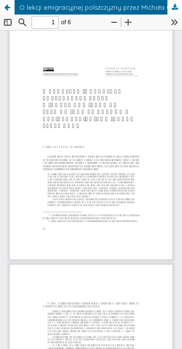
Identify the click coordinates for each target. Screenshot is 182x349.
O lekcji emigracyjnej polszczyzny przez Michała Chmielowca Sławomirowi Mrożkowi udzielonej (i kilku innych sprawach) (100, 7)
